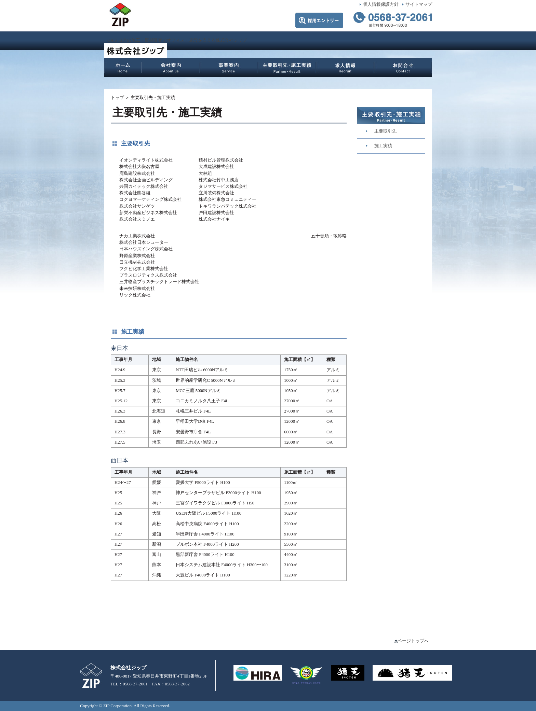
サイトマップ (418, 4)
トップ (117, 97)
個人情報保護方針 (381, 4)
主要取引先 (385, 131)
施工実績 (383, 145)
